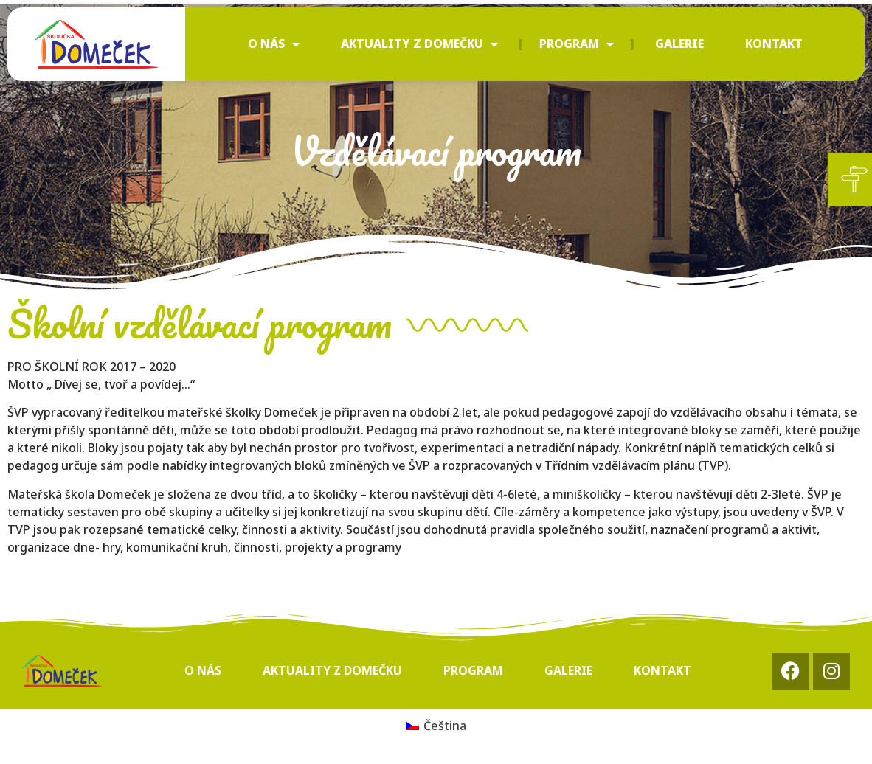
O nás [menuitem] (274, 43)
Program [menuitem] (576, 43)
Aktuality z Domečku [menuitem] (419, 43)
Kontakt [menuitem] (774, 43)
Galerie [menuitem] (679, 43)
